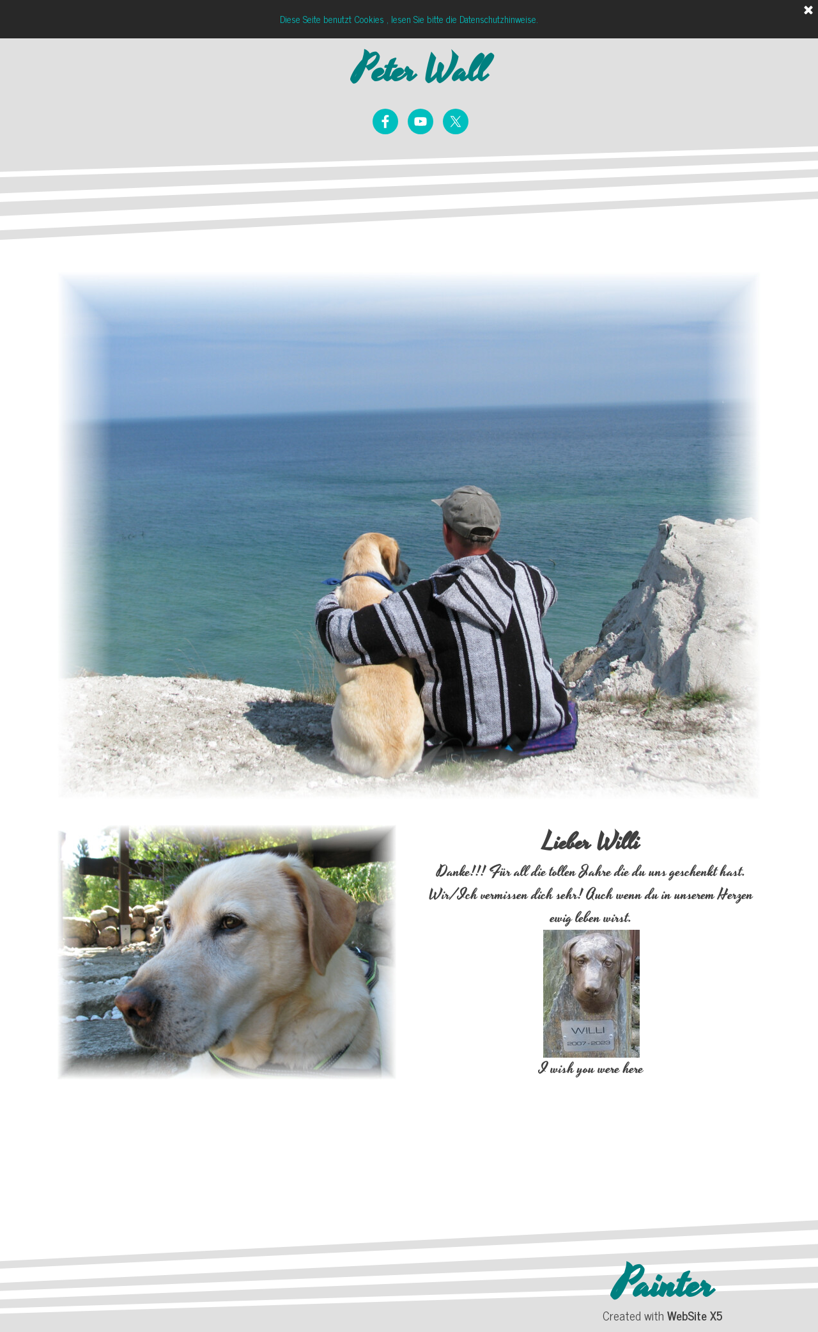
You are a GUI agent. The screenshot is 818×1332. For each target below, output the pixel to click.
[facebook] (385, 121)
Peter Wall (420, 71)
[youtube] (420, 121)
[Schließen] (808, 11)
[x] (455, 121)
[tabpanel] (591, 1006)
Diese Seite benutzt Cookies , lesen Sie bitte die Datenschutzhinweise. (409, 19)
